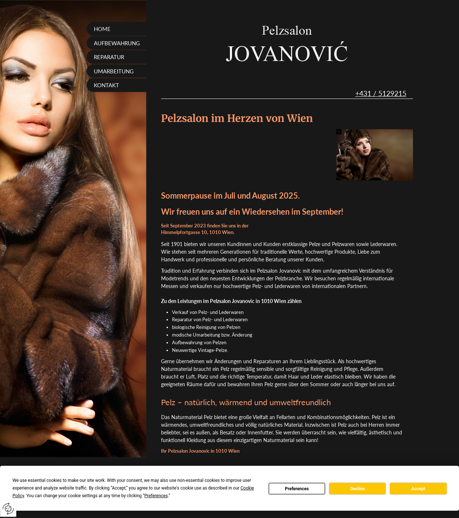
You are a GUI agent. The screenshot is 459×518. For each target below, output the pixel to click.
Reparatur (109, 57)
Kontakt (106, 85)
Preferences (297, 488)
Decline (357, 488)
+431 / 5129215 (380, 93)
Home (102, 29)
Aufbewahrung (117, 43)
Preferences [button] (156, 495)
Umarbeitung (114, 71)
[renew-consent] (8, 508)
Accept (418, 488)
